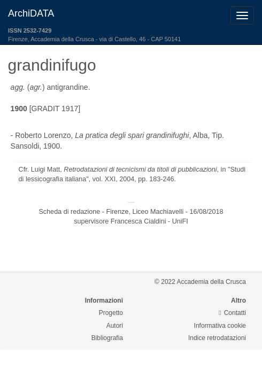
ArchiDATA (31, 13)
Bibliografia (107, 338)
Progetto (111, 313)
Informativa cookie (220, 325)
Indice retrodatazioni (217, 338)
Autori (114, 325)
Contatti (232, 313)
